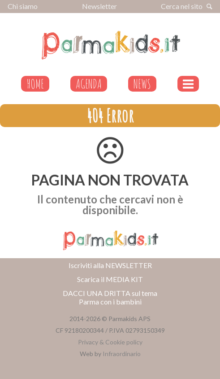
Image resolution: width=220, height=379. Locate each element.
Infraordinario (122, 353)
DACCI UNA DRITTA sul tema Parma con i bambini (110, 297)
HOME (35, 84)
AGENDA (89, 84)
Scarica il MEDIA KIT (110, 279)
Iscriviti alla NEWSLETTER (110, 265)
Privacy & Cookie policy (110, 342)
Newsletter (99, 6)
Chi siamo (23, 6)
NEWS (142, 84)
